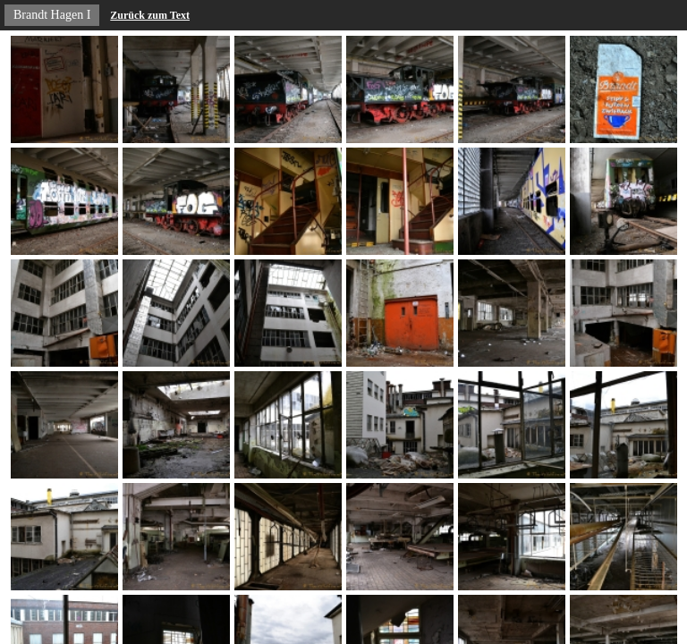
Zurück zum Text (150, 15)
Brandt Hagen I (51, 14)
